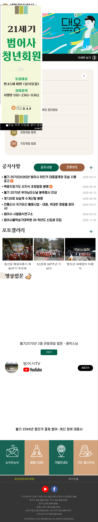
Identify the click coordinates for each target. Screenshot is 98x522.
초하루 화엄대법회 (30, 121)
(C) (36, 519)
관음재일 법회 (28, 132)
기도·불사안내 (85, 454)
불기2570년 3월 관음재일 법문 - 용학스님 (49, 344)
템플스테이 (36, 454)
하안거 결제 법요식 (31, 87)
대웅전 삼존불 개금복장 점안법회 (39, 110)
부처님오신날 (27, 98)
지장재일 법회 (28, 143)
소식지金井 (12, 454)
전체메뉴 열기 (92, 6)
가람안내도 (61, 454)
